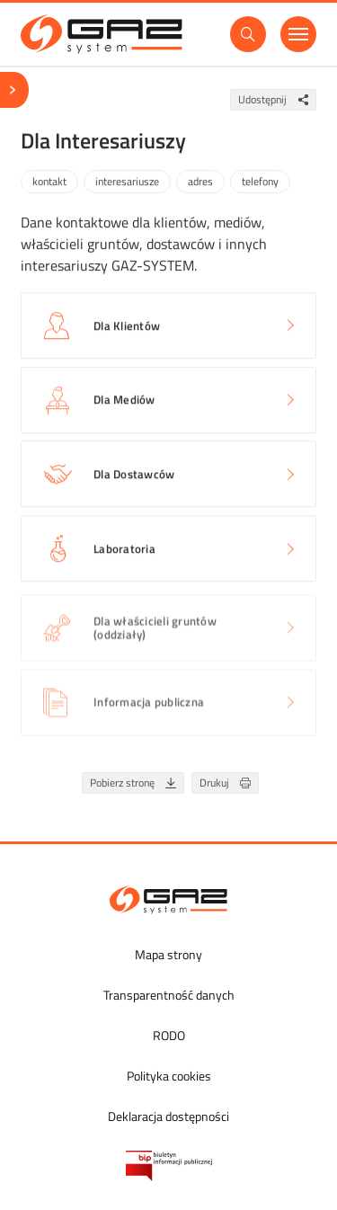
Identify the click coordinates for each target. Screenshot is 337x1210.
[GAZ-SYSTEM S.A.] (101, 34)
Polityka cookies (169, 1075)
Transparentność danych (169, 994)
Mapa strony (168, 954)
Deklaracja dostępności (168, 1116)
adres (200, 182)
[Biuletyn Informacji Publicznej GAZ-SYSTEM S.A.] (169, 1166)
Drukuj (229, 783)
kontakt (49, 182)
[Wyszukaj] (248, 34)
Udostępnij (276, 100)
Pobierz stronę (136, 783)
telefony (260, 182)
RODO (169, 1035)
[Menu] (298, 34)
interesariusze (127, 182)
